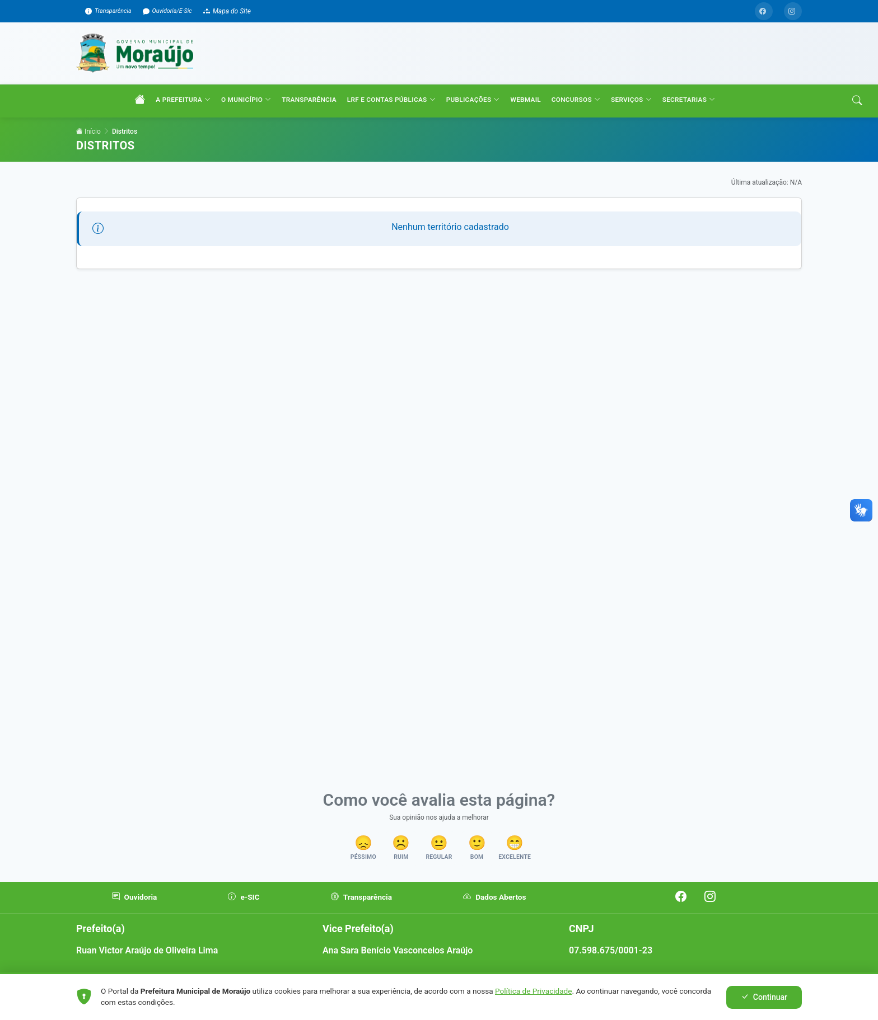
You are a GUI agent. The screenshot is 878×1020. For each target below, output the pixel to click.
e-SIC (241, 915)
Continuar (764, 997)
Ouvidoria (133, 915)
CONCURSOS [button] (579, 117)
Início (88, 148)
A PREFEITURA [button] (187, 117)
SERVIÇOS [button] (635, 117)
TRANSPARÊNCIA (313, 116)
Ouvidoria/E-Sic (179, 11)
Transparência (115, 11)
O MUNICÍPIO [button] (250, 117)
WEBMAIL (529, 116)
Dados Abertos (484, 915)
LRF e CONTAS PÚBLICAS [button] (395, 117)
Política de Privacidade (533, 990)
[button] (349, 866)
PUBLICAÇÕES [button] (476, 117)
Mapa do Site (241, 11)
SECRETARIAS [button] (692, 117)
